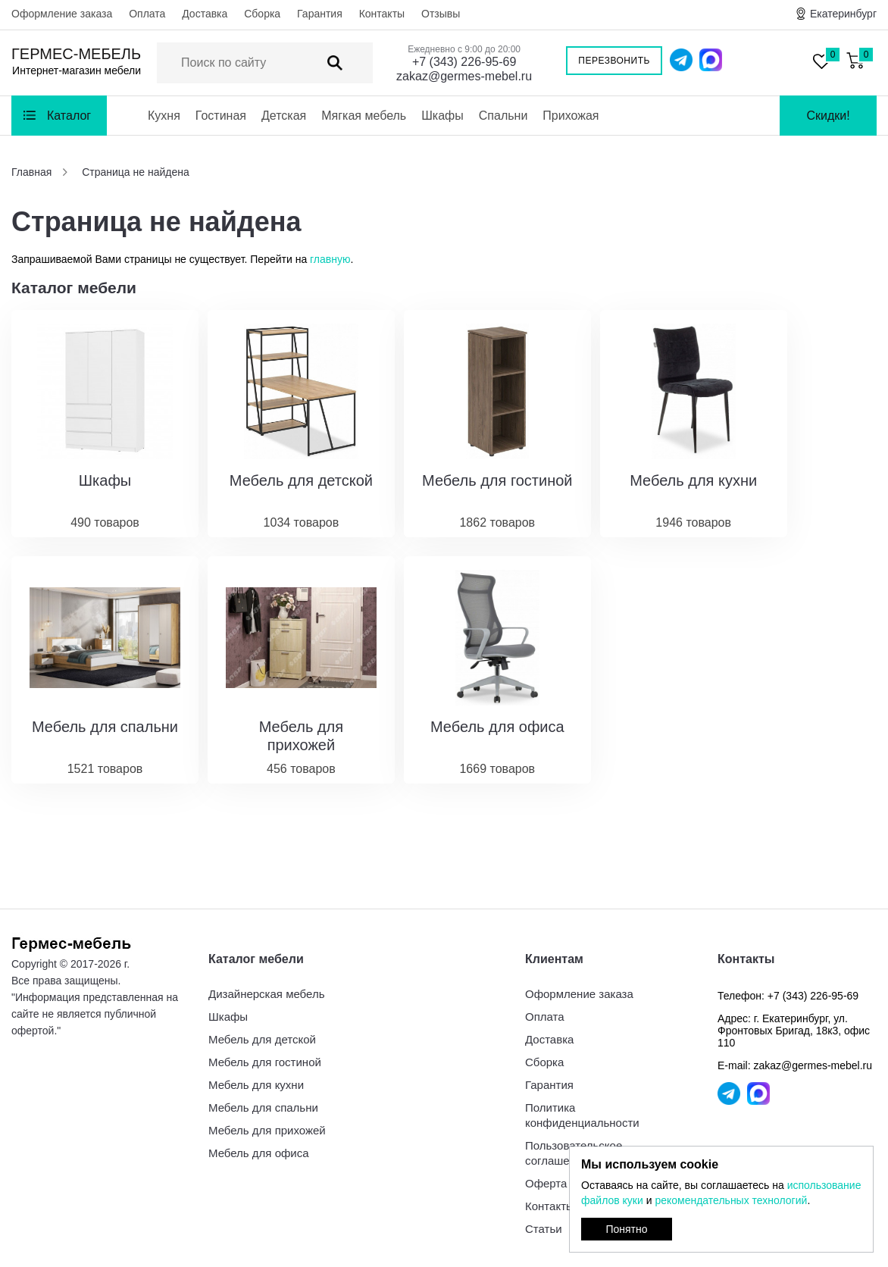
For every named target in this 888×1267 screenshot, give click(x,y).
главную (330, 259)
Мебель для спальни (263, 1107)
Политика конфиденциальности (582, 1115)
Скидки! (827, 115)
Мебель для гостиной (264, 1062)
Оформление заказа (61, 14)
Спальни (503, 115)
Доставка (204, 14)
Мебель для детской (262, 1039)
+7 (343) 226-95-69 (464, 61)
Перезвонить (614, 60)
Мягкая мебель (363, 115)
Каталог (69, 115)
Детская (283, 115)
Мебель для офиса (258, 1153)
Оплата (147, 14)
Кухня (164, 115)
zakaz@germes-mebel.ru (464, 76)
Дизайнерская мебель (266, 993)
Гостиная (220, 115)
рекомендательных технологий (731, 1200)
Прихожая (570, 115)
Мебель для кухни (256, 1084)
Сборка (262, 14)
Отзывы (440, 14)
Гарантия (319, 14)
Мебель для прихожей (267, 1130)
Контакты (382, 14)
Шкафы (442, 115)
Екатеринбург (843, 14)
